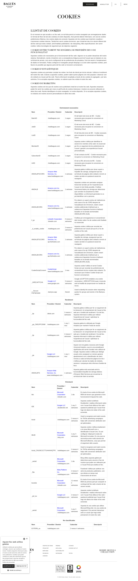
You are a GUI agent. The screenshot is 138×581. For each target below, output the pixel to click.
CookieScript (52, 269)
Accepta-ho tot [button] (8, 566)
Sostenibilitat (60, 550)
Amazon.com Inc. (54, 188)
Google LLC (52, 281)
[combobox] (24, 539)
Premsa (58, 545)
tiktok (71, 553)
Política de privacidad (9, 562)
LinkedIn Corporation (55, 219)
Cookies (71, 545)
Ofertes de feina (48, 545)
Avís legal (59, 548)
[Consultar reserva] (90, 4)
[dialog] (15, 554)
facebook (45, 553)
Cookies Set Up (73, 548)
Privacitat (46, 548)
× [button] (27, 538)
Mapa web (45, 550)
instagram (59, 553)
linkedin (45, 555)
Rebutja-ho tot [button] (21, 566)
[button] (15, 570)
